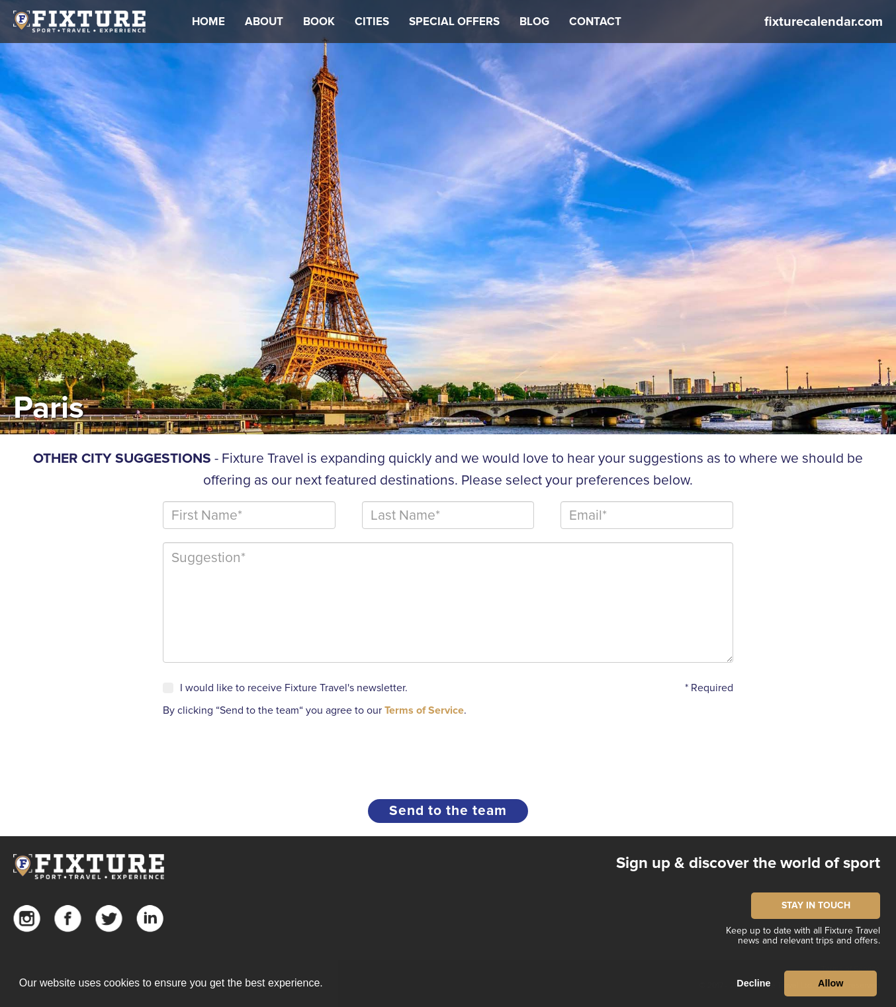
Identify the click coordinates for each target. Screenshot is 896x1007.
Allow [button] (830, 983)
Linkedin (149, 918)
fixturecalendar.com (823, 22)
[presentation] (263, 753)
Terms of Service (424, 710)
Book (319, 21)
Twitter (108, 918)
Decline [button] (753, 983)
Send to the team (448, 810)
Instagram (26, 918)
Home (208, 21)
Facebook (67, 918)
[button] (264, 22)
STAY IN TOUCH (816, 905)
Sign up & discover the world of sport (748, 863)
